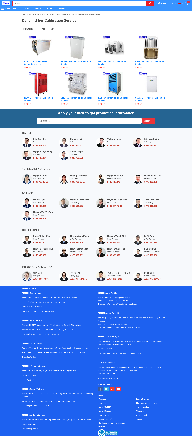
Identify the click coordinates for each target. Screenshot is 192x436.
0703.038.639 (113, 242)
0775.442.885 (150, 206)
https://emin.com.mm (135, 327)
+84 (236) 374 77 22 (50, 401)
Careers (139, 419)
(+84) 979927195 (41, 279)
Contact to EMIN (105, 407)
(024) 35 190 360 (32, 311)
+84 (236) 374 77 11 (33, 401)
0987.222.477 (150, 145)
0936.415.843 (113, 182)
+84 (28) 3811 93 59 (48, 330)
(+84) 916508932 (152, 279)
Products (49, 9)
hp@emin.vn (32, 380)
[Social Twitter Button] (106, 389)
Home (26, 9)
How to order (104, 415)
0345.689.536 (76, 206)
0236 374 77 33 (114, 206)
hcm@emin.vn (53, 334)
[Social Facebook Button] (100, 389)
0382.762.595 (76, 158)
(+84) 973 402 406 (78, 352)
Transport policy (142, 407)
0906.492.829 (39, 206)
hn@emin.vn (50, 311)
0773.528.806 (39, 218)
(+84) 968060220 (115, 279)
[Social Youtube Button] (118, 389)
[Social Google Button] (112, 389)
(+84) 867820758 (35, 307)
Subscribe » (149, 121)
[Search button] (150, 3)
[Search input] (78, 3)
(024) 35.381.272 (63, 302)
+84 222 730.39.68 (35, 352)
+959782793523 (108, 324)
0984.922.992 (39, 242)
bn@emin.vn (32, 357)
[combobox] (78, 3)
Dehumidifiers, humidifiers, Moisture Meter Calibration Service (51, 15)
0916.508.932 (150, 255)
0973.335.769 (76, 255)
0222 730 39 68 (40, 182)
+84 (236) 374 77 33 (67, 401)
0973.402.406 (150, 182)
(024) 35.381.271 (48, 302)
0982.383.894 (113, 145)
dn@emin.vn (52, 406)
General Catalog (105, 411)
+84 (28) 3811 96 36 (32, 330)
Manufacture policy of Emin (146, 403)
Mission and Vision (106, 419)
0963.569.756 (39, 145)
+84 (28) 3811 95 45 (33, 334)
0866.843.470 (76, 242)
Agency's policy (142, 415)
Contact (61, 9)
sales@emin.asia (110, 304)
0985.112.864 (39, 158)
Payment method (142, 399)
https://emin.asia (131, 304)
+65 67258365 (124, 301)
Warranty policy (142, 411)
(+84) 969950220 (78, 279)
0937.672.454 (150, 242)
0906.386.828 (113, 255)
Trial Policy (103, 403)
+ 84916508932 (108, 301)
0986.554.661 (76, 145)
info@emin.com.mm (111, 327)
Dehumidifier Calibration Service (88, 15)
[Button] (2, 9)
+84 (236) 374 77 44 (33, 406)
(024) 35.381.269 (34, 302)
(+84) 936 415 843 (56, 352)
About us (37, 9)
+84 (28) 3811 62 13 (65, 330)
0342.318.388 (39, 255)
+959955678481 (121, 324)
